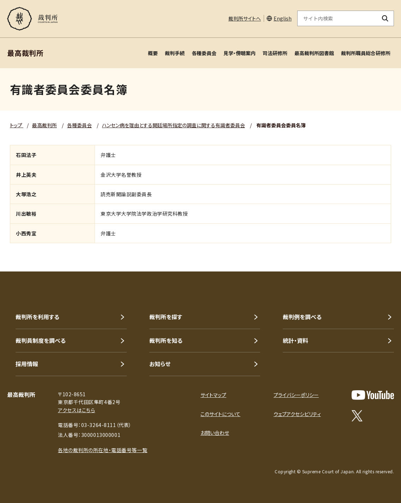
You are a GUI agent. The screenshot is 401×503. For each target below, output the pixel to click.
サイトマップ (213, 394)
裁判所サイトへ (244, 18)
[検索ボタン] (385, 18)
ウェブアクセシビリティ (297, 413)
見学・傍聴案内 (239, 53)
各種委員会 (204, 53)
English (283, 18)
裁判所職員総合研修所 (365, 53)
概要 (153, 53)
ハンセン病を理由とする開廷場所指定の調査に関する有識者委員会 (173, 125)
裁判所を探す (165, 316)
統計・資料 (295, 340)
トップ (16, 125)
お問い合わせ (214, 432)
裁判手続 (175, 53)
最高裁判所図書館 (314, 53)
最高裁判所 (44, 125)
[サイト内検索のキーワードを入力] (337, 18)
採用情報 (27, 363)
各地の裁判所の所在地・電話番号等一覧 (102, 450)
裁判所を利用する (37, 316)
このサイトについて (220, 413)
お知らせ (159, 363)
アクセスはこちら (76, 410)
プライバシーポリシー (296, 394)
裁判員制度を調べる (41, 340)
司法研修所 (275, 53)
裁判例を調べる (302, 316)
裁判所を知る (165, 340)
